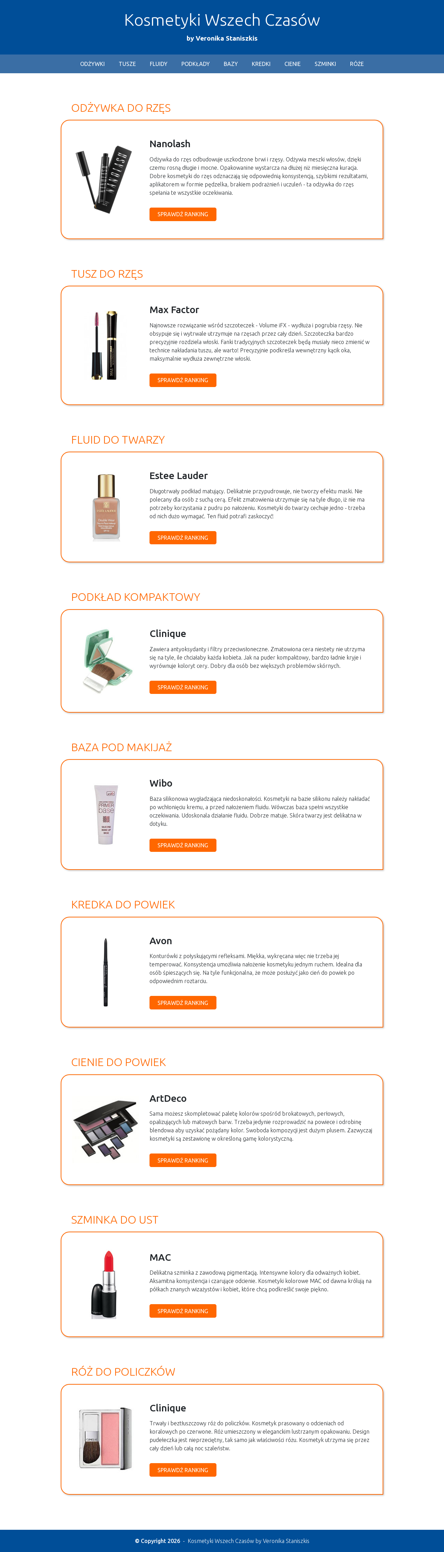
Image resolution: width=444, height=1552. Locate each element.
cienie (292, 64)
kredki (261, 64)
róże (357, 64)
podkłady (195, 64)
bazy (231, 64)
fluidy (159, 64)
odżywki (92, 64)
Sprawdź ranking (182, 214)
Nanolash (170, 144)
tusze (127, 64)
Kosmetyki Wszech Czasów (222, 26)
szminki (325, 64)
